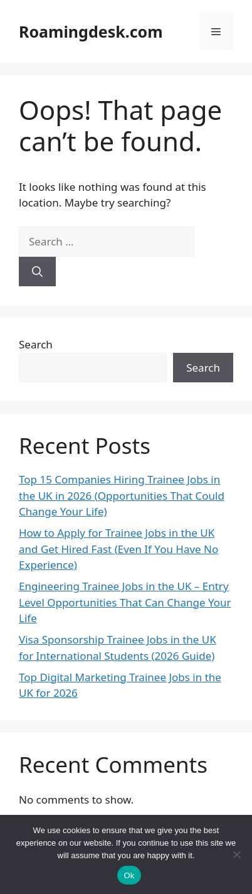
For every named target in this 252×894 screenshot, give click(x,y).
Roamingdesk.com (91, 31)
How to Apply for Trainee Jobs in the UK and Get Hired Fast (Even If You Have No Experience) (118, 548)
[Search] (37, 272)
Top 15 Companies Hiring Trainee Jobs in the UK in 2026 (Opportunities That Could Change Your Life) (121, 495)
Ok (128, 875)
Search (36, 344)
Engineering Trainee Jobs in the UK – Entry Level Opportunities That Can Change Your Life (125, 602)
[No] (236, 854)
